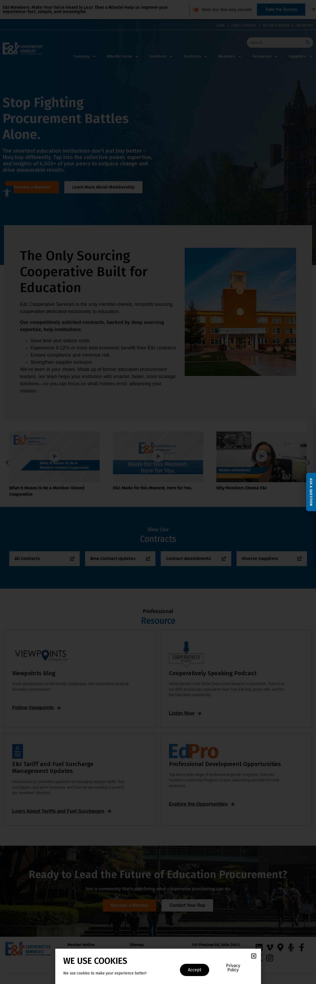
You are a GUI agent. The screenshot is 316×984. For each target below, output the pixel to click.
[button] (254, 956)
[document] (158, 492)
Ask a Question (311, 492)
